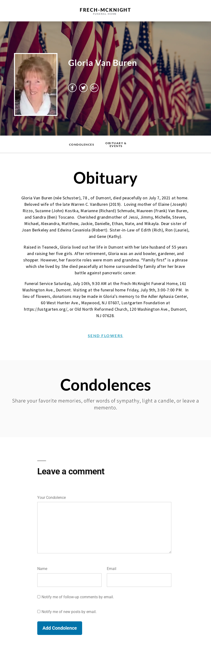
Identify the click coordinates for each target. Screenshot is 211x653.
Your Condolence (51, 497)
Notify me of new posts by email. (69, 611)
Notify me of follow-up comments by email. (78, 597)
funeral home (105, 13)
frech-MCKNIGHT (105, 10)
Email (111, 568)
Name (42, 568)
